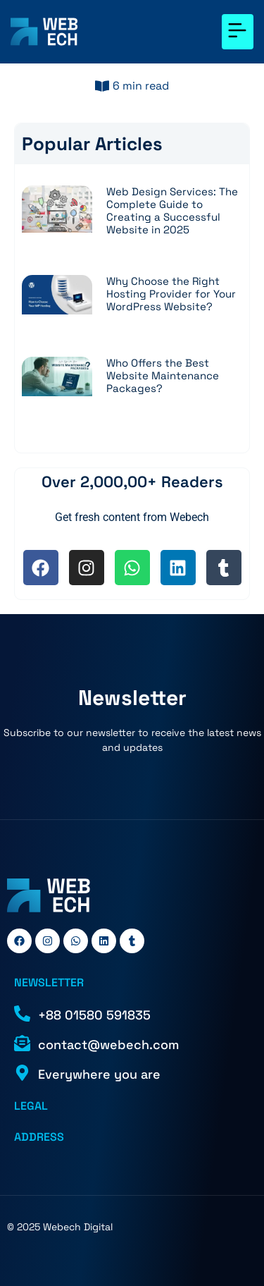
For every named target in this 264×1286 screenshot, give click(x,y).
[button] (237, 31)
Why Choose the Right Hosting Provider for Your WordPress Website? (171, 293)
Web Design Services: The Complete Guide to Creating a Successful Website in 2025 (172, 210)
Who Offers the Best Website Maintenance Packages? (162, 375)
